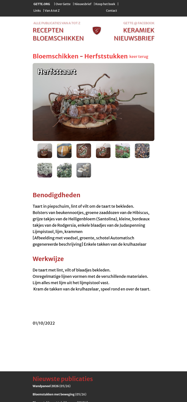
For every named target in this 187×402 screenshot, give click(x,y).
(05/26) (52, 386)
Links (37, 10)
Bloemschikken (55, 56)
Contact (111, 10)
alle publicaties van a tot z (56, 23)
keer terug (138, 56)
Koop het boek (105, 4)
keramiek (138, 30)
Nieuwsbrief (83, 4)
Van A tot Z (52, 10)
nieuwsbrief (134, 38)
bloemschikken (58, 38)
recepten (48, 30)
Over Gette (63, 4)
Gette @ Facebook (138, 23)
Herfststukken (106, 56)
